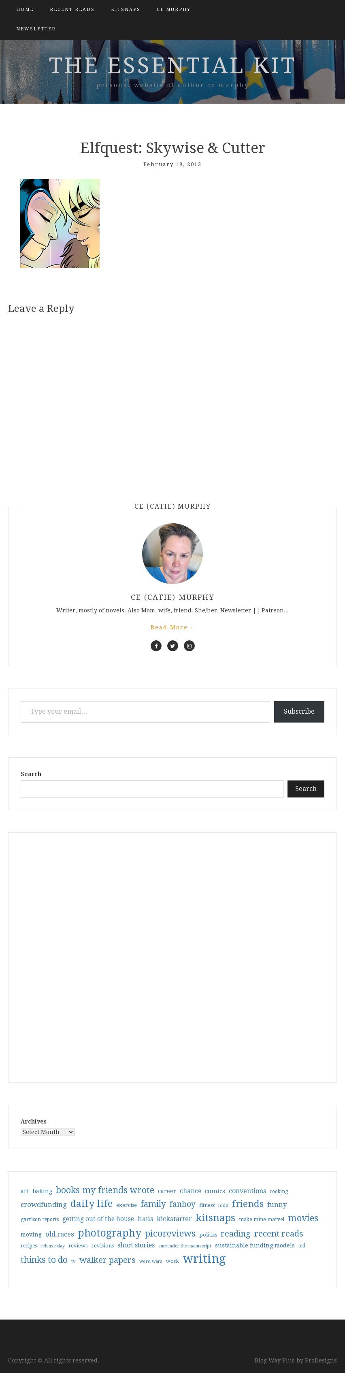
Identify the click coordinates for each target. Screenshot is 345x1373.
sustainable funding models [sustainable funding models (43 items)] (255, 1245)
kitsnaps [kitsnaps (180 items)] (215, 1218)
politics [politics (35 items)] (208, 1235)
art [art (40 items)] (25, 1191)
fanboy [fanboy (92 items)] (183, 1204)
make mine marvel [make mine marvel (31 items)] (261, 1219)
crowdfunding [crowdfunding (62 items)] (44, 1204)
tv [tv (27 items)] (73, 1261)
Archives (34, 1121)
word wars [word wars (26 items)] (150, 1261)
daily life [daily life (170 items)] (91, 1203)
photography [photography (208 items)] (109, 1233)
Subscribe (299, 711)
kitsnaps (126, 9)
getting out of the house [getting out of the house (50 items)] (98, 1219)
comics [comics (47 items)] (215, 1191)
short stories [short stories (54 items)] (136, 1245)
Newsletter (36, 29)
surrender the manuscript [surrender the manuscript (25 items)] (184, 1246)
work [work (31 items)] (172, 1261)
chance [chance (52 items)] (190, 1191)
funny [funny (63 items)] (277, 1204)
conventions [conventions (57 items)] (247, 1191)
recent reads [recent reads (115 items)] (278, 1234)
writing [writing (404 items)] (204, 1259)
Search (31, 774)
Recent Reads (72, 9)
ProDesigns (321, 1360)
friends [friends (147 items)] (248, 1203)
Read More (172, 627)
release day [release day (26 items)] (52, 1246)
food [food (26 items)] (223, 1205)
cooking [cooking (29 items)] (279, 1191)
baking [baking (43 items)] (42, 1191)
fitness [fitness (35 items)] (207, 1205)
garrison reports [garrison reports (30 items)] (40, 1219)
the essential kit (172, 66)
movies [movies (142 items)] (303, 1218)
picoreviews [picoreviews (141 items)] (170, 1233)
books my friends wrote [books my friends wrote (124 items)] (105, 1190)
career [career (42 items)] (167, 1191)
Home (25, 9)
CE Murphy (174, 9)
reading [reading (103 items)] (236, 1234)
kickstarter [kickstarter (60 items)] (174, 1219)
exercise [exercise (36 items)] (126, 1205)
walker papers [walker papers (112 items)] (107, 1260)
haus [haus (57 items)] (145, 1219)
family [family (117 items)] (153, 1204)
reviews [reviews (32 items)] (77, 1246)
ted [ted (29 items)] (301, 1246)
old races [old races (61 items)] (59, 1234)
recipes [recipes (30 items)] (29, 1246)
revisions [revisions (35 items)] (102, 1246)
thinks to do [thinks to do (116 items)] (44, 1260)
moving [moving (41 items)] (31, 1234)
